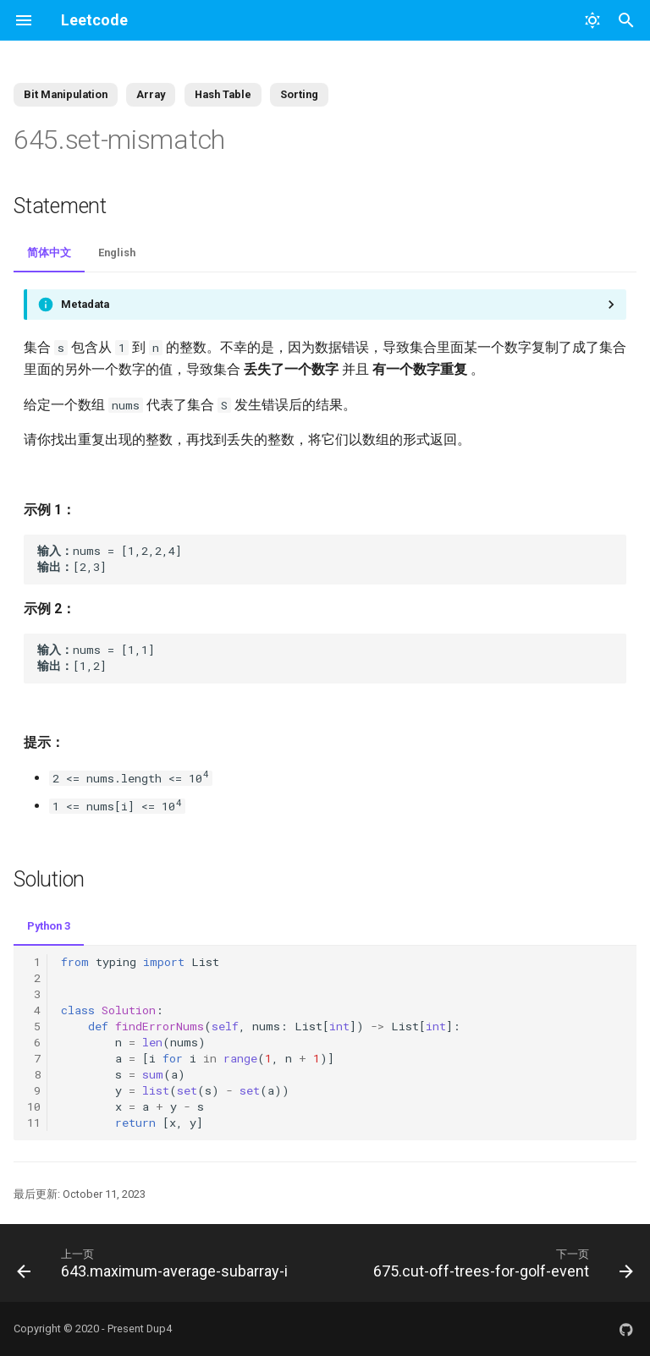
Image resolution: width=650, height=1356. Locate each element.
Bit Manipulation (65, 94)
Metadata (85, 304)
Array (150, 94)
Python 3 (48, 926)
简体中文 (49, 252)
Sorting (299, 94)
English (116, 252)
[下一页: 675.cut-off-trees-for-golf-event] (501, 1262)
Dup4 (159, 1328)
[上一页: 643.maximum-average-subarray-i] (154, 1262)
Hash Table (223, 94)
